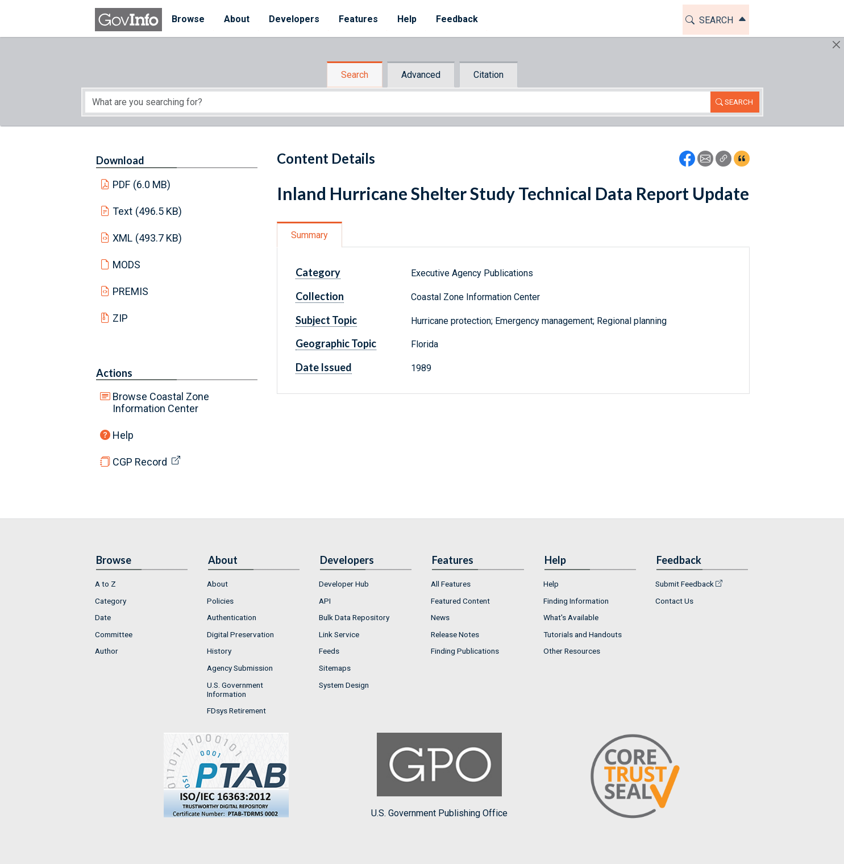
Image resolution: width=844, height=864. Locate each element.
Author (106, 650)
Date (103, 617)
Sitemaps (335, 667)
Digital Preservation (240, 634)
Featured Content (460, 600)
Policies (220, 600)
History (219, 650)
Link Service (339, 634)
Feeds (329, 650)
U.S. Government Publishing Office (439, 776)
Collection (320, 296)
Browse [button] (188, 19)
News (440, 617)
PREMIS (130, 291)
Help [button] (407, 19)
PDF (142, 184)
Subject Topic (326, 320)
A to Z (105, 583)
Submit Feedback (684, 583)
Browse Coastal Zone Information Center (161, 402)
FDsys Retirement (236, 710)
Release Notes (455, 634)
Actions (114, 373)
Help (123, 435)
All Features (451, 583)
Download (120, 160)
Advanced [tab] (420, 74)
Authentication (231, 617)
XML (147, 238)
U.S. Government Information (235, 689)
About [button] (237, 19)
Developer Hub (344, 583)
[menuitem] (188, 20)
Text (147, 211)
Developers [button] (294, 19)
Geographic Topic (336, 343)
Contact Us (674, 600)
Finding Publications (465, 650)
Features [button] (358, 19)
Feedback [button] (457, 19)
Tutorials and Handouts (582, 634)
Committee (113, 634)
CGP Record (140, 462)
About (217, 583)
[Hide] (836, 44)
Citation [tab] (488, 74)
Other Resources (571, 650)
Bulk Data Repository (354, 617)
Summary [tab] (309, 235)
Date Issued (324, 367)
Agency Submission (240, 667)
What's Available (570, 617)
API (325, 600)
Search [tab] (354, 74)
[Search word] (397, 102)
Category (318, 272)
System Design (344, 684)
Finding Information (576, 600)
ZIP (120, 318)
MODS (126, 265)
